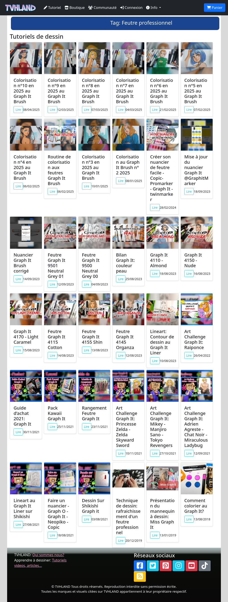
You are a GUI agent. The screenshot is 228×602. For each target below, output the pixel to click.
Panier (214, 7)
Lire (18, 109)
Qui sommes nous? (48, 554)
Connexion (131, 7)
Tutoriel (52, 7)
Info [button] (152, 7)
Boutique (75, 7)
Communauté (102, 7)
